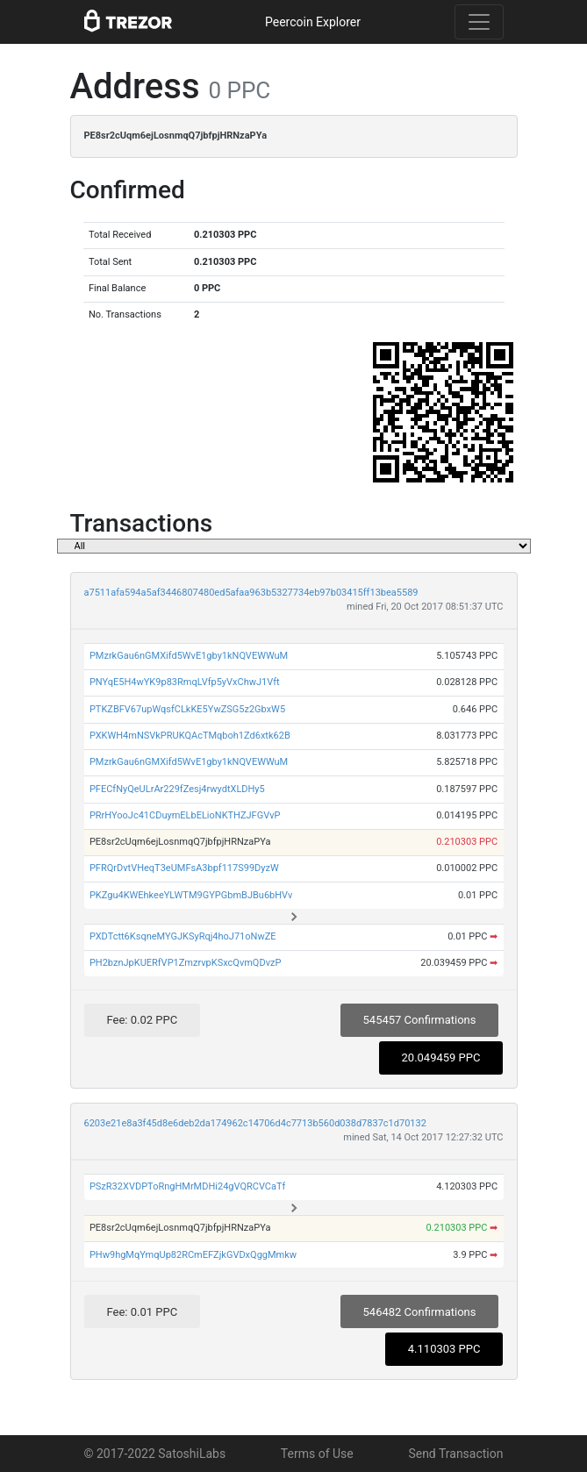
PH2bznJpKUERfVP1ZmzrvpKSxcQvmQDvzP (185, 962)
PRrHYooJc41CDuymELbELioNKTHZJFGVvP (185, 815)
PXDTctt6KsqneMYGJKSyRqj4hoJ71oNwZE (182, 936)
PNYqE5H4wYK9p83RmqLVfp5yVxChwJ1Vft (184, 682)
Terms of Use (317, 1454)
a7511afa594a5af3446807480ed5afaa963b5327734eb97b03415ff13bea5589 (251, 592)
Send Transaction (455, 1454)
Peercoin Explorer (313, 22)
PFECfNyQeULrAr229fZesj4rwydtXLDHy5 (177, 789)
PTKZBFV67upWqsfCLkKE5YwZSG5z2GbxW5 (187, 709)
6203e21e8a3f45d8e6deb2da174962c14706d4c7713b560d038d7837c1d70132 (255, 1123)
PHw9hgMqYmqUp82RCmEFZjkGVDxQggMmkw (193, 1255)
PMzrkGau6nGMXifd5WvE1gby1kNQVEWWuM (188, 655)
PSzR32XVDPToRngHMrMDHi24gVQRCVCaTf (187, 1186)
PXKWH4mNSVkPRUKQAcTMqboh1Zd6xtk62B (189, 735)
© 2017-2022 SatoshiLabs (155, 1454)
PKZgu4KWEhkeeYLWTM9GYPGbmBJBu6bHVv (190, 895)
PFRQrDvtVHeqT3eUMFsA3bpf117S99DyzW (184, 868)
